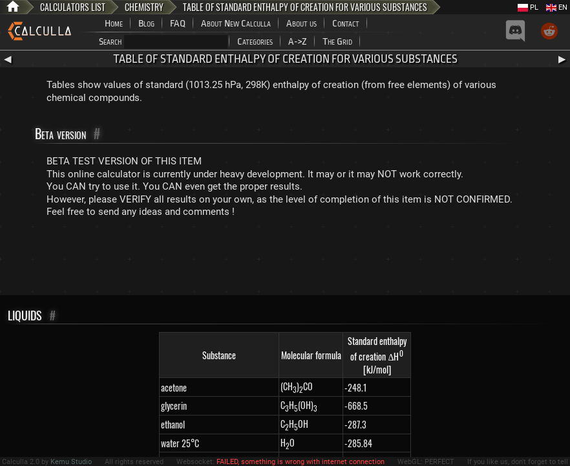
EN (556, 7)
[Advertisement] (285, 259)
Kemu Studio (71, 462)
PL (528, 7)
